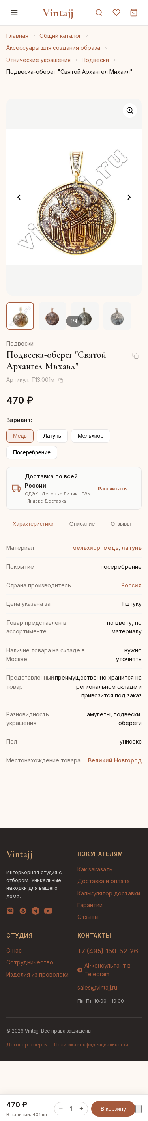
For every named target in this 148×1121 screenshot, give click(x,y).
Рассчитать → (115, 488)
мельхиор (86, 547)
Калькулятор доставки (108, 893)
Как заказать (94, 869)
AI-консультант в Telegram (104, 969)
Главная (17, 35)
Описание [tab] (82, 524)
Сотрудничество (29, 962)
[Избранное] (116, 13)
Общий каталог (60, 35)
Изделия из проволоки (37, 974)
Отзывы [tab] (121, 524)
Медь (20, 436)
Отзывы (88, 917)
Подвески (95, 59)
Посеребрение (32, 452)
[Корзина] (134, 13)
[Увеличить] (130, 110)
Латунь (52, 436)
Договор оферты (27, 1045)
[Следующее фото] (129, 197)
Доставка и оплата (103, 881)
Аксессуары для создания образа (53, 47)
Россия (131, 585)
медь (110, 547)
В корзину (113, 1108)
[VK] (10, 912)
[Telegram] (35, 912)
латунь (132, 547)
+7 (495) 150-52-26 (107, 951)
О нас (14, 950)
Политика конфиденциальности (91, 1045)
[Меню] (14, 13)
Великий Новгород (115, 760)
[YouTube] (48, 912)
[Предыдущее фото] (19, 197)
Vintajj (58, 12)
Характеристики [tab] (33, 524)
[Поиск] (99, 13)
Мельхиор (90, 436)
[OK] (23, 912)
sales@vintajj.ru (97, 987)
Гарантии (90, 905)
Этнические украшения (38, 59)
